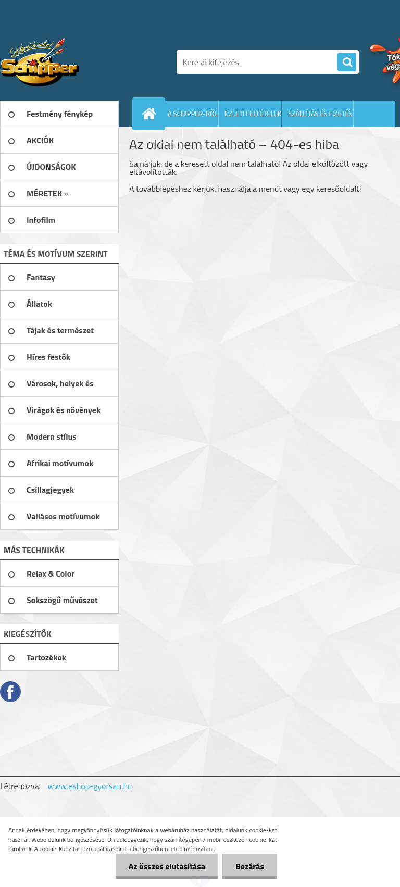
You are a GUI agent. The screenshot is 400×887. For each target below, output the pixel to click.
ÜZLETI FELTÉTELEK (253, 113)
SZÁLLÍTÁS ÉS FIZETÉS (320, 113)
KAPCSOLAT (164, 140)
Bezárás (249, 866)
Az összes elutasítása (167, 866)
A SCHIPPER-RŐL (193, 113)
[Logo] (71, 62)
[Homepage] (151, 114)
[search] (347, 62)
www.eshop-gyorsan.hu (90, 786)
